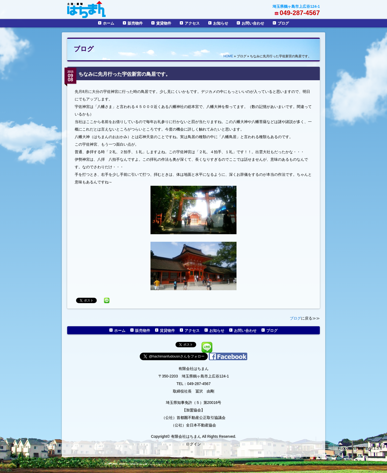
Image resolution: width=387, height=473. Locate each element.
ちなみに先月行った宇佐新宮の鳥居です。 (124, 74)
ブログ (283, 23)
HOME (228, 56)
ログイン (193, 444)
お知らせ (220, 23)
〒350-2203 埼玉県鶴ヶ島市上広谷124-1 (193, 376)
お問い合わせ (253, 23)
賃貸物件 (163, 23)
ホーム (108, 23)
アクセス (192, 23)
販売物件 (135, 23)
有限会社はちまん (193, 368)
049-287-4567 (300, 12)
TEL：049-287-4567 (194, 383)
